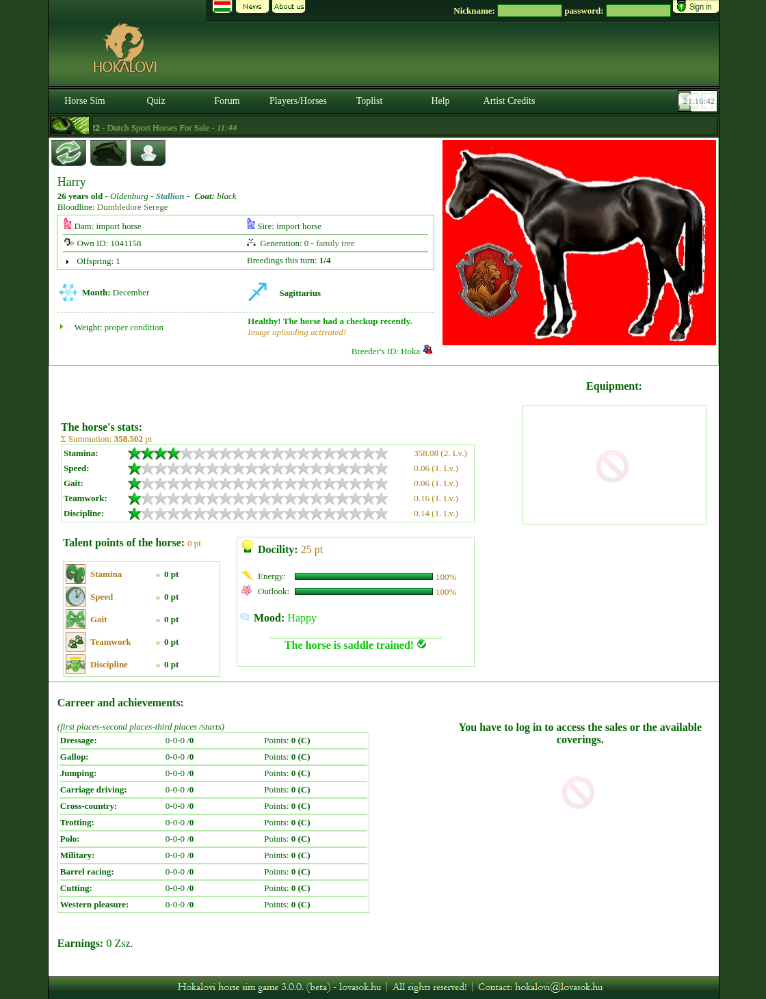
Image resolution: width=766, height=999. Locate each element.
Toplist (369, 101)
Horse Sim (84, 101)
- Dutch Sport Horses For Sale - (158, 127)
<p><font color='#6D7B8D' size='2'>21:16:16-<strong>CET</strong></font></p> (699, 101)
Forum (226, 101)
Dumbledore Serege (132, 207)
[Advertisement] (290, 388)
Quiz (155, 101)
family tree (335, 243)
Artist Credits (510, 101)
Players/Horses (298, 101)
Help (440, 101)
